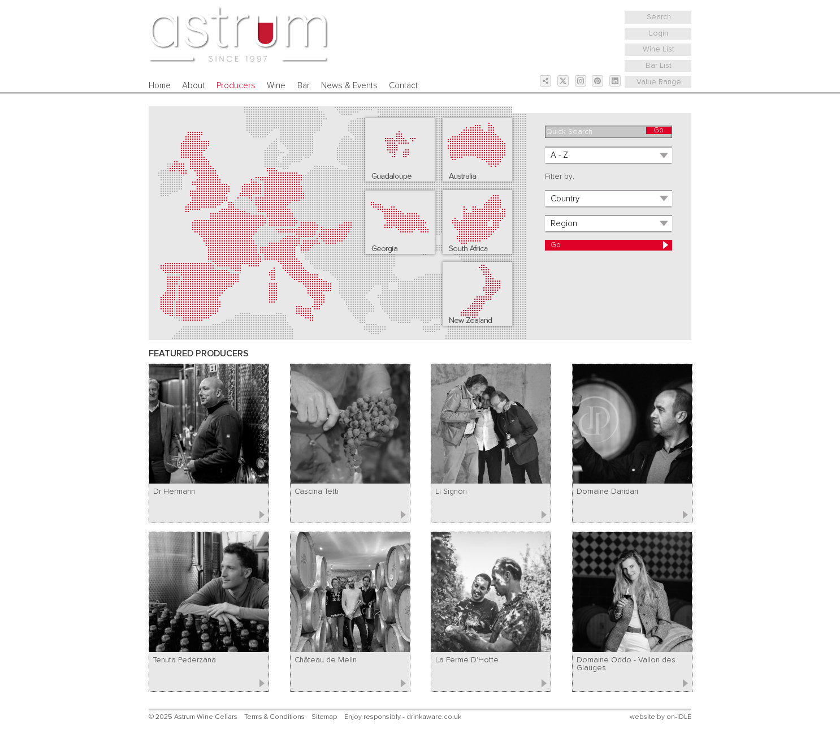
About (193, 85)
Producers (236, 85)
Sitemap (324, 717)
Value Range (659, 82)
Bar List (659, 66)
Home (160, 85)
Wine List (658, 49)
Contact (403, 85)
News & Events (349, 85)
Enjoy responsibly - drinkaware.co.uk (402, 717)
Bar (303, 85)
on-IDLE (678, 717)
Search (659, 17)
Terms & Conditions (274, 717)
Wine (276, 85)
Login (658, 33)
